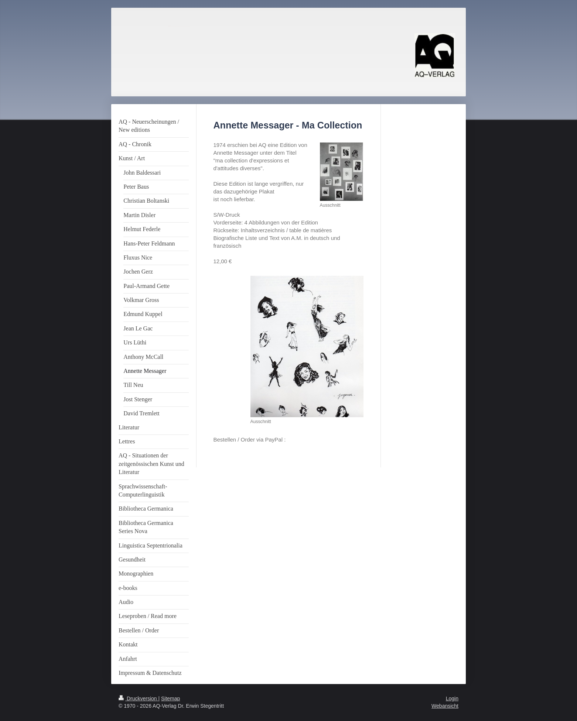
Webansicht (444, 706)
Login (452, 698)
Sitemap (170, 698)
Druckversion (138, 698)
